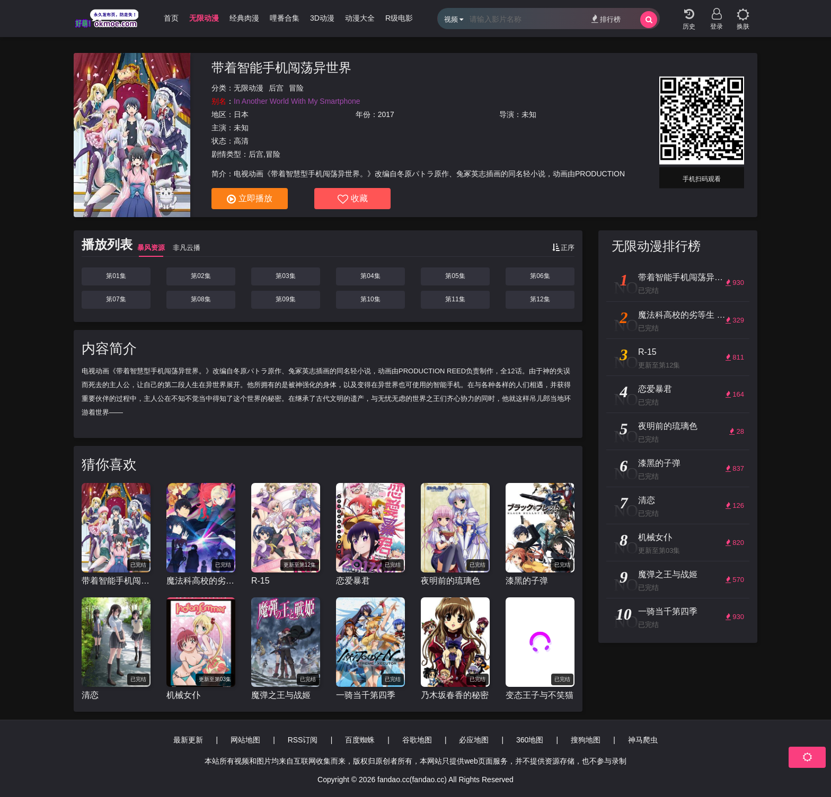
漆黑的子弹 (527, 580)
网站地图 (245, 740)
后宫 (276, 88)
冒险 (296, 88)
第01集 (116, 276)
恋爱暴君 (353, 580)
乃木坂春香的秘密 (455, 695)
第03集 (285, 276)
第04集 (370, 276)
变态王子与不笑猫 (539, 695)
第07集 (116, 299)
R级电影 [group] (399, 18)
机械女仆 (183, 695)
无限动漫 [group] (204, 18)
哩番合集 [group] (284, 18)
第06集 (540, 276)
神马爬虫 (643, 740)
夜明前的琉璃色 (450, 580)
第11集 (455, 299)
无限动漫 (248, 88)
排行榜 (606, 18)
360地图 (529, 740)
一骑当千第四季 (365, 695)
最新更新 (188, 740)
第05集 (455, 276)
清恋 (90, 695)
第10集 (370, 299)
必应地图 (474, 740)
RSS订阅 (303, 740)
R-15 (260, 580)
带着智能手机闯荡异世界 (281, 67)
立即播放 (249, 199)
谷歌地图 (417, 740)
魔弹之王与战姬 (281, 695)
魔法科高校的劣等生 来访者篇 (200, 580)
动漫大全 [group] (360, 18)
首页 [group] (171, 18)
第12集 (540, 299)
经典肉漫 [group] (244, 18)
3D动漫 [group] (322, 18)
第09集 (285, 299)
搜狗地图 (585, 740)
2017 (386, 114)
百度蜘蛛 (360, 740)
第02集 (200, 276)
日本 (241, 114)
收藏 (353, 199)
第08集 (200, 299)
